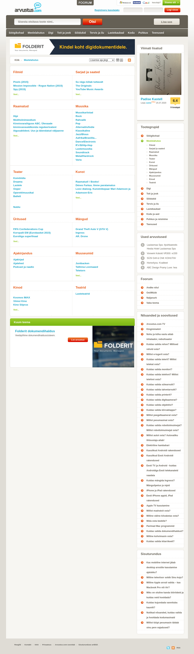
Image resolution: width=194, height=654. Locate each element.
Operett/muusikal (23, 192)
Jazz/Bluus (82, 134)
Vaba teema (152, 303)
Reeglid (17, 645)
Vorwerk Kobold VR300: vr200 (159, 253)
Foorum (147, 279)
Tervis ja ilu (97, 32)
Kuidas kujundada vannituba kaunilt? (161, 605)
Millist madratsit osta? (158, 510)
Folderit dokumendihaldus (35, 331)
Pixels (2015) (20, 81)
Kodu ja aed (152, 214)
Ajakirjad (18, 259)
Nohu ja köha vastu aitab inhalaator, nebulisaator (159, 337)
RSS (128, 60)
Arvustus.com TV (155, 324)
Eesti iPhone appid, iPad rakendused (159, 498)
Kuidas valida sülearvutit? (160, 384)
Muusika (82, 106)
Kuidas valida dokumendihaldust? (164, 531)
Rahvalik (81, 119)
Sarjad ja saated (88, 72)
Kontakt (27, 645)
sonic (148, 103)
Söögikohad (16, 32)
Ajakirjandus (22, 253)
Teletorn (80, 270)
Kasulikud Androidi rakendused (163, 450)
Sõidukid (80, 32)
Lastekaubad (116, 32)
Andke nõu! (152, 287)
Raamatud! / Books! (87, 181)
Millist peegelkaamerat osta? (161, 415)
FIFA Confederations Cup (28, 229)
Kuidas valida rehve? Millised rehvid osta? (162, 347)
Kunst (80, 172)
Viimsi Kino (20, 301)
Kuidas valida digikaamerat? (161, 400)
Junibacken (82, 263)
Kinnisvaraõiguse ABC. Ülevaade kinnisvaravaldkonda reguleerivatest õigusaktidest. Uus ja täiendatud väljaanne (38, 127)
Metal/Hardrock (85, 156)
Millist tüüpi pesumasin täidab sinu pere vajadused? (162, 625)
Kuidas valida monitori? (159, 369)
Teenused (158, 32)
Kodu (131, 32)
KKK (37, 645)
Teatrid (81, 287)
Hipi (15, 116)
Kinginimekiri (153, 329)
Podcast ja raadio (23, 266)
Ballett (17, 196)
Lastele (17, 185)
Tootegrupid (150, 127)
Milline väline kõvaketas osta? (162, 516)
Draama (17, 181)
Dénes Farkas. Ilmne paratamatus (95, 185)
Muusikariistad (84, 112)
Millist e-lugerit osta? (157, 354)
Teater (18, 172)
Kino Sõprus (20, 304)
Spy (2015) (19, 89)
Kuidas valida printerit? (159, 394)
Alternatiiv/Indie (85, 127)
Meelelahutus (36, 32)
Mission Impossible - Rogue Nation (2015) (38, 85)
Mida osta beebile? (156, 521)
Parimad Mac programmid (160, 526)
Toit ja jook (64, 32)
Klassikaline (83, 130)
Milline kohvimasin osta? (159, 536)
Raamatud (21, 106)
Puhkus (143, 32)
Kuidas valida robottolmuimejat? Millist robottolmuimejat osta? (164, 428)
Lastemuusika (84, 148)
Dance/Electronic (86, 141)
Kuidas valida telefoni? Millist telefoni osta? (162, 377)
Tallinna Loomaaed (87, 266)
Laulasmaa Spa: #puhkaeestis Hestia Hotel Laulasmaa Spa (159, 246)
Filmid (18, 72)
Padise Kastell (151, 99)
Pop (78, 123)
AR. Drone (82, 236)
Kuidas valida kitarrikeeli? (160, 541)
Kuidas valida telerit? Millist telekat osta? (161, 362)
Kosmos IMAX (21, 297)
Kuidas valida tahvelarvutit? (161, 389)
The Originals (84, 85)
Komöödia (19, 178)
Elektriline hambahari (157, 445)
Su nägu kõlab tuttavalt (89, 81)
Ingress (80, 232)
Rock (79, 116)
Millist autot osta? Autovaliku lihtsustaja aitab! (162, 438)
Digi (50, 32)
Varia (79, 159)
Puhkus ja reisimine (157, 219)
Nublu (16, 207)
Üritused (19, 219)
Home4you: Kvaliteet (154, 263)
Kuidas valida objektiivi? (159, 405)
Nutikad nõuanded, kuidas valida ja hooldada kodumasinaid (164, 615)
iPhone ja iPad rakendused (160, 490)
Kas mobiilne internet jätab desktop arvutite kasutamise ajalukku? (161, 567)
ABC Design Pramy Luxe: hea (159, 267)
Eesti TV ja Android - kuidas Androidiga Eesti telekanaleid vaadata (162, 470)
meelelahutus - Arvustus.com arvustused (30, 7)
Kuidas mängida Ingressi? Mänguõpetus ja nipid (160, 483)
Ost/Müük (151, 292)
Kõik (17, 60)
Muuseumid (84, 253)
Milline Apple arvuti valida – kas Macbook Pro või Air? (163, 585)
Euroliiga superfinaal (25, 236)
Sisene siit (163, 2)
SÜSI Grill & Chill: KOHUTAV (158, 258)
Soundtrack (82, 152)
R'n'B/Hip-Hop (84, 145)
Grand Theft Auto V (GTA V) (92, 229)
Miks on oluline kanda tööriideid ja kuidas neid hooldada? (165, 595)
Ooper (17, 188)
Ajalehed (18, 263)
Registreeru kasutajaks (107, 10)
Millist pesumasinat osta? (160, 420)
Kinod (17, 287)
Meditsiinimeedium (24, 119)
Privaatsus (47, 645)
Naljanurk (151, 297)
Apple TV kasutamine (157, 505)
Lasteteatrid (83, 293)
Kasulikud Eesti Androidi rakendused (159, 458)
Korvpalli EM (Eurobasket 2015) (32, 232)
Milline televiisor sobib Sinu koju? (164, 577)
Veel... (16, 94)
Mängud (82, 219)
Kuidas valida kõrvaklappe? (161, 410)
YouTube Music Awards (89, 89)
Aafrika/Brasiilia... (86, 137)
